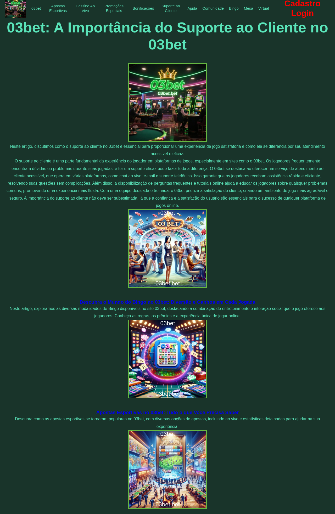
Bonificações (143, 8)
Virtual (263, 8)
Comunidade (213, 8)
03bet (36, 8)
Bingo (234, 8)
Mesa (248, 8)
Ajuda (192, 8)
